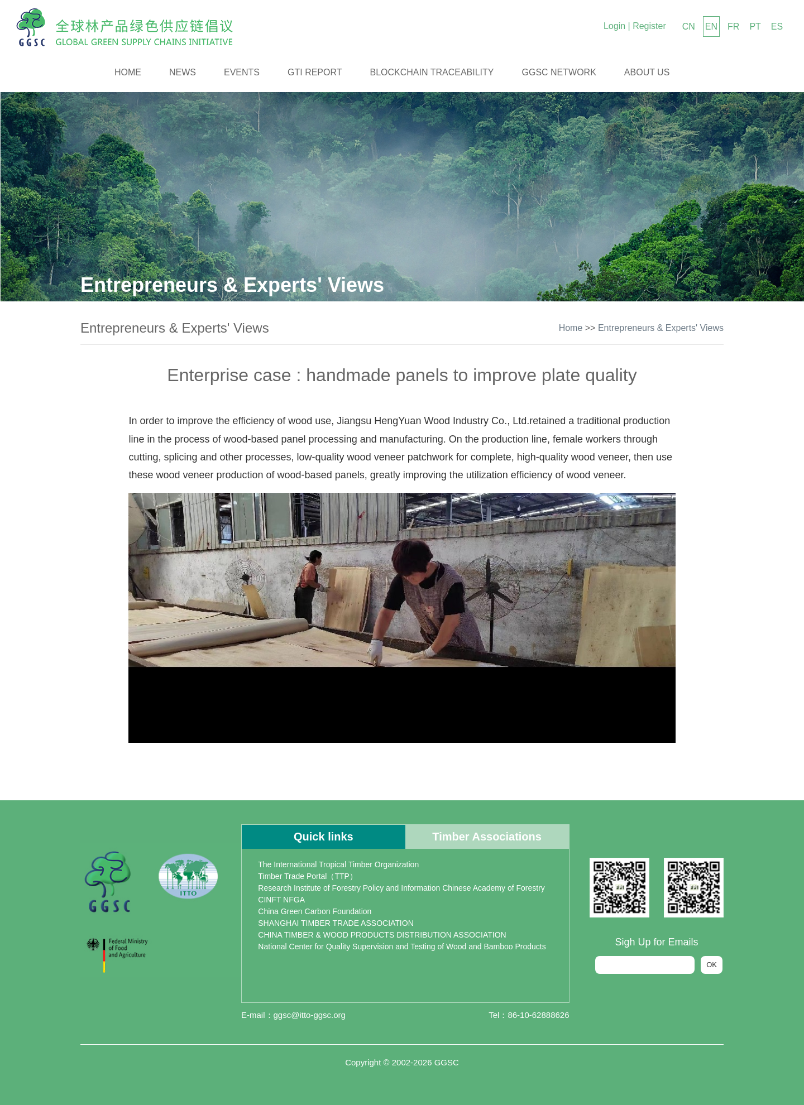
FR (733, 26)
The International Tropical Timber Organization (338, 864)
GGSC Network (559, 72)
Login (614, 26)
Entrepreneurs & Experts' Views (661, 328)
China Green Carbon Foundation (314, 911)
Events (242, 72)
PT (754, 26)
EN (711, 26)
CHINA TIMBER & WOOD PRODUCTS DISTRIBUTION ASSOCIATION (382, 934)
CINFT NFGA (281, 899)
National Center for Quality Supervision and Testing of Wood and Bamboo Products (401, 946)
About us (647, 72)
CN (688, 26)
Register (649, 26)
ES (777, 26)
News (182, 72)
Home (127, 72)
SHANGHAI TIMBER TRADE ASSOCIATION (336, 923)
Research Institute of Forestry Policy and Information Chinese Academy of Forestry (401, 887)
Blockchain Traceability (432, 72)
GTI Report (315, 72)
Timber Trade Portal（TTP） (307, 876)
